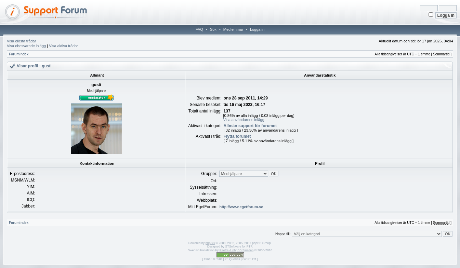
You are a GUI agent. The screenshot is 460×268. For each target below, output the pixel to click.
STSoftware (233, 246)
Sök (213, 29)
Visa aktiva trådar (63, 46)
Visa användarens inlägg (243, 120)
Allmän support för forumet (250, 125)
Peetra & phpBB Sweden (237, 250)
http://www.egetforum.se (241, 207)
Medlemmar (233, 29)
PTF (249, 246)
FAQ (199, 29)
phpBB (210, 243)
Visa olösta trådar (21, 41)
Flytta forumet (237, 136)
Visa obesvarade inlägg (26, 46)
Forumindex (18, 54)
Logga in (257, 29)
